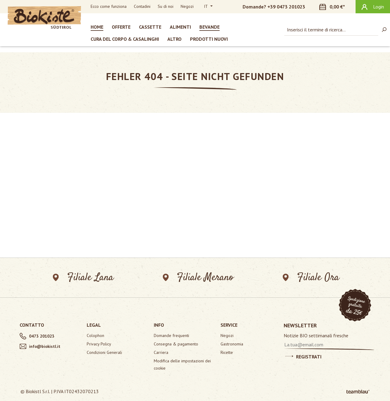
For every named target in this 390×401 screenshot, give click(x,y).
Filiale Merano (198, 277)
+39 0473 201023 (286, 7)
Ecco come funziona (109, 6)
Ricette (227, 352)
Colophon (95, 335)
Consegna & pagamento (176, 344)
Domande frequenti (171, 335)
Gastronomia (232, 344)
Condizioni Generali (104, 352)
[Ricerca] (384, 30)
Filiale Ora (311, 277)
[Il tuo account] (373, 6)
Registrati (303, 356)
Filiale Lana (83, 277)
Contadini (142, 6)
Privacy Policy (99, 344)
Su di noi (165, 6)
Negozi (187, 6)
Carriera (161, 352)
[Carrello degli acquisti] (336, 6)
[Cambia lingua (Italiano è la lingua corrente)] (208, 6)
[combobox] (331, 30)
